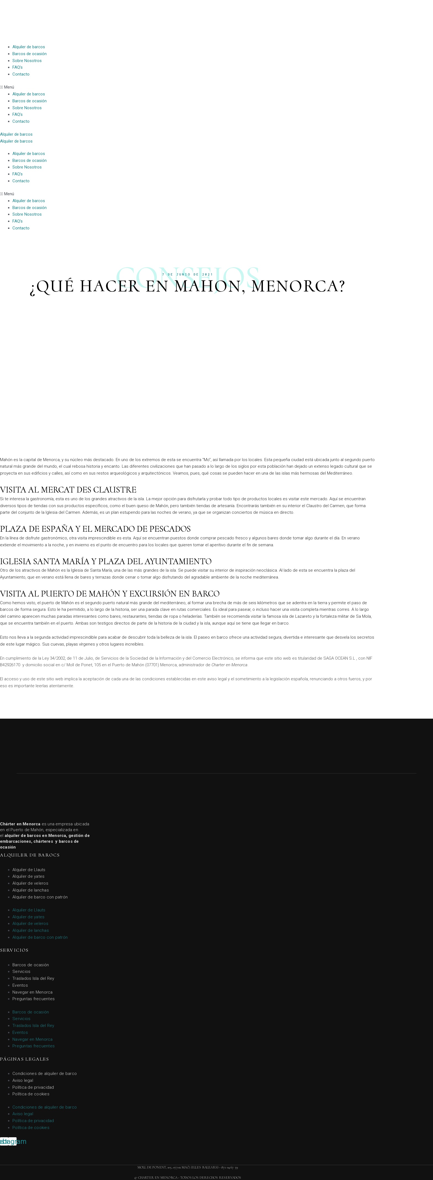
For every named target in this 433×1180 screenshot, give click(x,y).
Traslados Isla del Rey (33, 978)
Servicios (21, 971)
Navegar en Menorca (32, 992)
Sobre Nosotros (27, 60)
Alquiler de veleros (30, 883)
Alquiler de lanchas (30, 890)
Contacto (21, 74)
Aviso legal (22, 1080)
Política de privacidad (33, 1087)
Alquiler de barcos (28, 46)
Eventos (20, 985)
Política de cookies (30, 1093)
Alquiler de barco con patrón (40, 897)
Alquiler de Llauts (29, 869)
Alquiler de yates (28, 876)
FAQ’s (17, 67)
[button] (216, 87)
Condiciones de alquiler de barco (44, 1073)
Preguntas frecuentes (33, 998)
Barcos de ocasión (29, 53)
